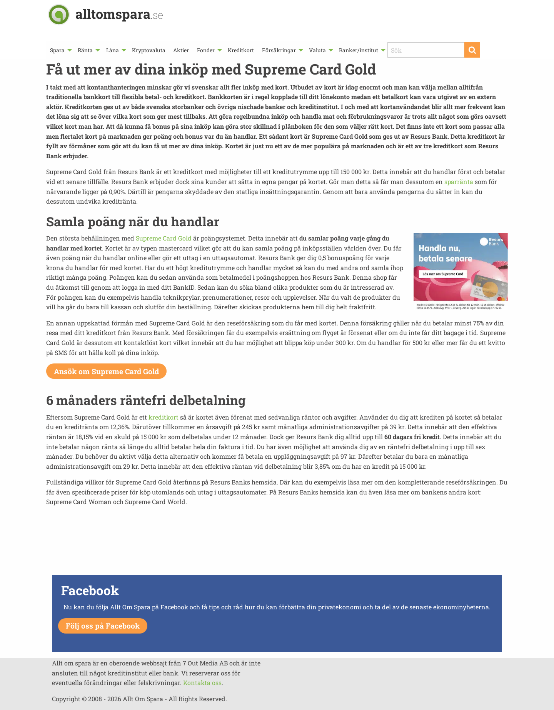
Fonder (206, 50)
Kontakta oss (202, 682)
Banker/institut (358, 50)
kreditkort (164, 417)
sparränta (458, 182)
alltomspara (119, 13)
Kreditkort (241, 50)
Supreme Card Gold (164, 238)
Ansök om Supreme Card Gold (106, 371)
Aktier (181, 50)
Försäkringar (279, 50)
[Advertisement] (277, 546)
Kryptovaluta (148, 50)
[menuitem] (60, 50)
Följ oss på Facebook (103, 625)
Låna (112, 50)
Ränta (85, 50)
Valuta (317, 50)
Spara (57, 50)
